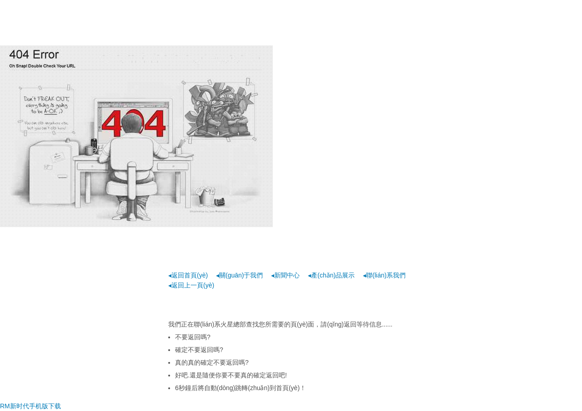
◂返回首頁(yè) (188, 275)
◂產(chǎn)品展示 (331, 275)
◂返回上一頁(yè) (191, 285)
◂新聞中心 (285, 275)
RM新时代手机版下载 (30, 406)
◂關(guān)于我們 (239, 275)
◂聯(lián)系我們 (384, 275)
